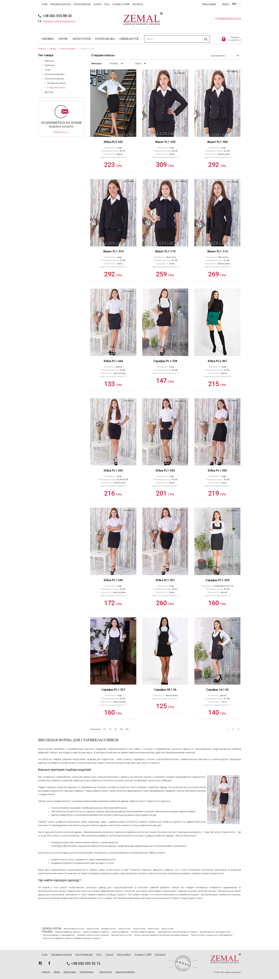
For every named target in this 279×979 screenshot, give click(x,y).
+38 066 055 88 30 (57, 16)
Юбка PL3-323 (113, 142)
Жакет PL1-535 (165, 142)
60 (127, 729)
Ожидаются (128, 39)
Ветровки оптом (108, 929)
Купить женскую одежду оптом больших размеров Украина (161, 935)
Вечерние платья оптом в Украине (93, 935)
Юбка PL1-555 (113, 470)
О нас (45, 4)
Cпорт (48, 69)
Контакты (137, 4)
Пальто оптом (139, 929)
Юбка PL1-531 (165, 580)
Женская (49, 60)
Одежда (48, 39)
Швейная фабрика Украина (67, 932)
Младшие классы (56, 83)
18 (110, 729)
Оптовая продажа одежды (143, 932)
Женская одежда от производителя (59, 935)
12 (104, 729)
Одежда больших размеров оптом (215, 932)
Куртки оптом (124, 929)
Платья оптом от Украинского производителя (211, 935)
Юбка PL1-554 (165, 470)
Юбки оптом (153, 929)
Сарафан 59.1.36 (165, 689)
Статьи (97, 4)
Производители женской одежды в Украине (177, 932)
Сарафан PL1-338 (165, 361)
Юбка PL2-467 (217, 361)
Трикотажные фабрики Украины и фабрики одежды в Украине (72, 938)
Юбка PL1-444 (113, 361)
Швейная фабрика (120, 932)
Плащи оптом (92, 929)
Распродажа (105, 39)
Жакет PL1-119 (165, 251)
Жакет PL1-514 (113, 251)
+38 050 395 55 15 (85, 963)
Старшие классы (56, 87)
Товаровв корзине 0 (235, 38)
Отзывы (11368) (121, 4)
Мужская (49, 65)
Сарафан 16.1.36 (217, 689)
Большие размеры (55, 74)
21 (115, 729)
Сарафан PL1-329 (217, 580)
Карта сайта (124, 954)
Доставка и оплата (60, 4)
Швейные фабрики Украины (96, 932)
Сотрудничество (82, 4)
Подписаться (60, 132)
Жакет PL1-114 (217, 251)
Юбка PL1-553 (217, 470)
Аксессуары (81, 39)
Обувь (63, 39)
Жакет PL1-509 (217, 142)
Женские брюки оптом (74, 929)
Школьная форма (54, 78)
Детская (49, 92)
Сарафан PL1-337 (113, 689)
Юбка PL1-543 (113, 580)
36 (121, 729)
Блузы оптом (167, 929)
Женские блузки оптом (121, 935)
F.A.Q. (107, 4)
